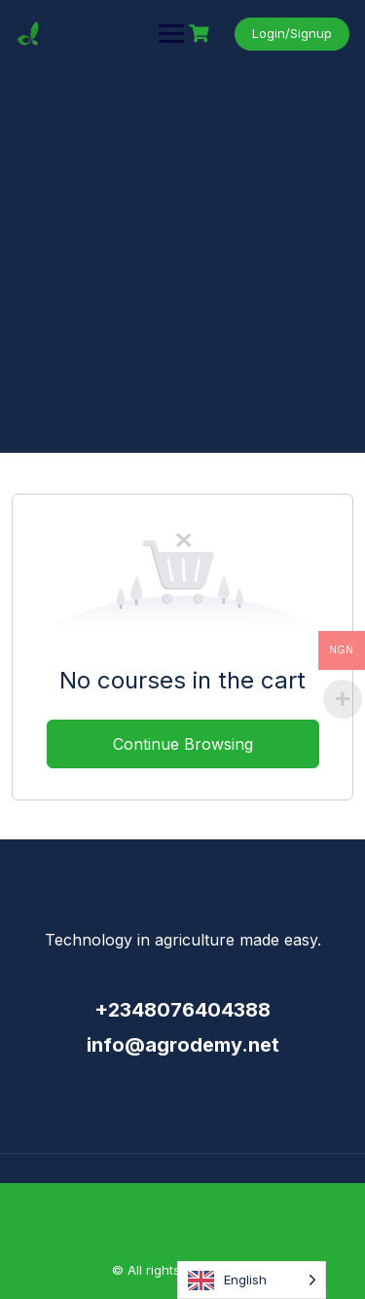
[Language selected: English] (251, 1280)
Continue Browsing (183, 744)
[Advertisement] (182, 260)
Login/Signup (292, 33)
